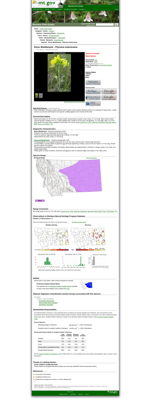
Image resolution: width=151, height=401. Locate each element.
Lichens (60, 9)
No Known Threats (105, 65)
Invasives (81, 9)
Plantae (51, 31)
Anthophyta (61, 33)
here (68, 289)
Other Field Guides (46, 29)
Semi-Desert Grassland (46, 304)
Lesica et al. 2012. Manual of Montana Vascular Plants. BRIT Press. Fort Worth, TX (89, 211)
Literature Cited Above (42, 374)
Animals (47, 9)
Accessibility (73, 394)
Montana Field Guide (75, 6)
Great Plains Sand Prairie (46, 301)
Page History (70, 391)
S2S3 (96, 62)
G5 (96, 60)
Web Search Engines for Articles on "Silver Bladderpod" (52, 379)
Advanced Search (91, 25)
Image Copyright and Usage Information (74, 102)
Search (87, 394)
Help (116, 9)
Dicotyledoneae (54, 35)
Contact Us (80, 394)
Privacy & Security (63, 394)
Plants (53, 9)
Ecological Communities (70, 9)
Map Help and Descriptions (79, 222)
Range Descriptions (91, 158)
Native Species (90, 56)
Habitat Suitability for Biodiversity (49, 354)
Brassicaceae (58, 40)
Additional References (42, 377)
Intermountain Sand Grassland (48, 302)
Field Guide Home (38, 9)
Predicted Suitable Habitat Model (60, 286)
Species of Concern (92, 53)
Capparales (61, 38)
